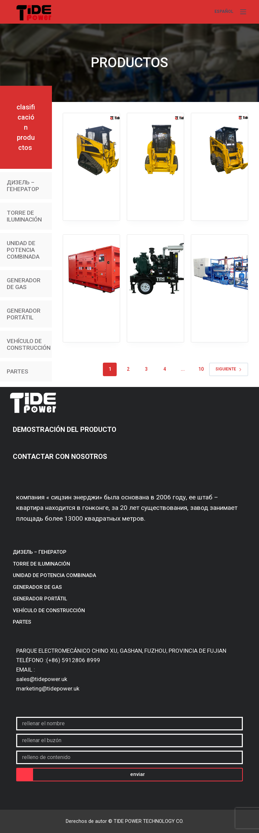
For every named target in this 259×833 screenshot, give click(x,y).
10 (201, 369)
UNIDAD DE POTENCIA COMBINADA (23, 250)
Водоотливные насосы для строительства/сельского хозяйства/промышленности (155, 264)
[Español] (223, 11)
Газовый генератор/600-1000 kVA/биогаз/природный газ (219, 255)
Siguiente (228, 369)
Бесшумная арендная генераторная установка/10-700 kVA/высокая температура (91, 264)
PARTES (17, 371)
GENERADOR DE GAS (23, 283)
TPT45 (91, 120)
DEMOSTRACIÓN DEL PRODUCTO (65, 429)
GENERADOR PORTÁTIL (23, 314)
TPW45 (155, 120)
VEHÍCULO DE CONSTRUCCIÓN (29, 344)
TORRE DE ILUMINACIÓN (24, 216)
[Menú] (243, 12)
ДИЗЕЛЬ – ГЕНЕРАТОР (23, 185)
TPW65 (219, 120)
